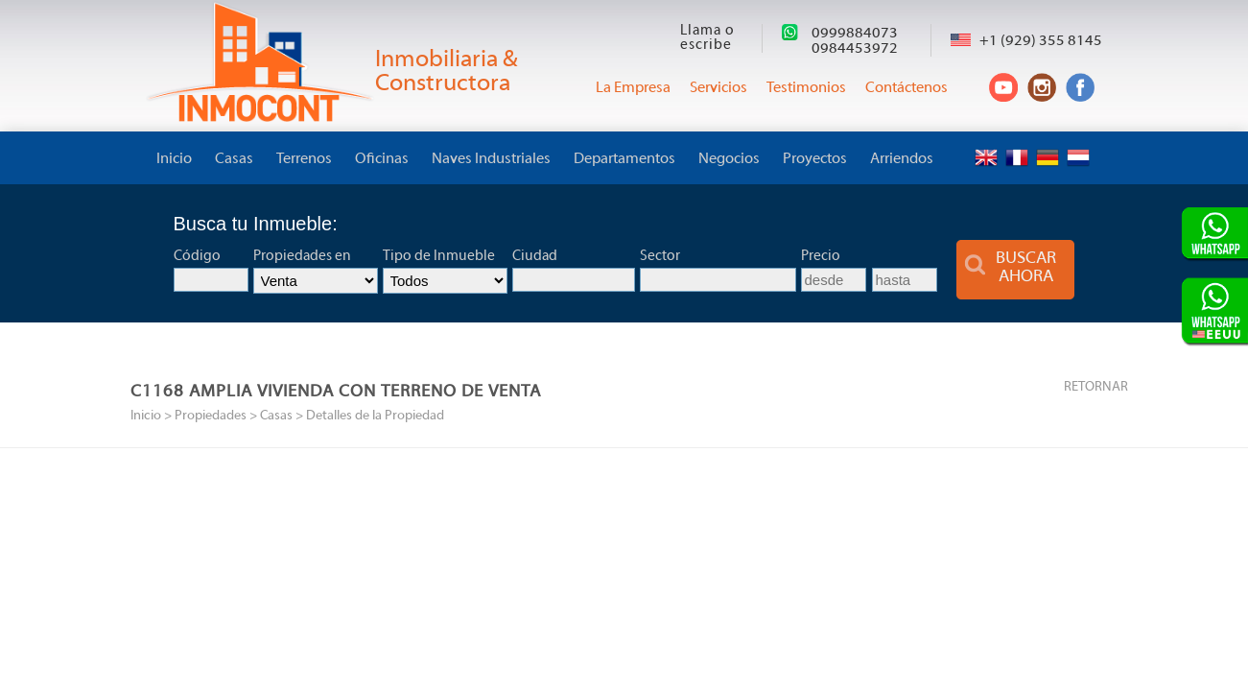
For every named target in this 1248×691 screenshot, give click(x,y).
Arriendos (901, 159)
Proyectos (815, 159)
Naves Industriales (491, 159)
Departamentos (624, 159)
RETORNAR (1096, 387)
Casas (234, 159)
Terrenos (304, 159)
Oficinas (382, 159)
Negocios (729, 159)
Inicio (174, 159)
